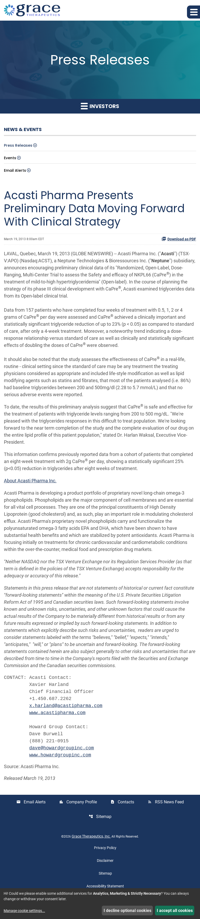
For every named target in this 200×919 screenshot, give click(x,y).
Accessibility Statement (105, 886)
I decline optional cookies (127, 910)
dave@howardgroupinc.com (61, 748)
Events (10, 158)
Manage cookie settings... (24, 911)
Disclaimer (105, 860)
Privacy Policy (105, 848)
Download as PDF (178, 238)
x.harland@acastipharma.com (65, 705)
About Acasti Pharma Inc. (30, 480)
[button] (193, 12)
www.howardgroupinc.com (60, 755)
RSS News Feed (166, 801)
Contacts (122, 801)
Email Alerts (15, 170)
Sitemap (100, 816)
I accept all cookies (175, 910)
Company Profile (78, 801)
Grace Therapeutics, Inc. (91, 836)
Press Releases (18, 145)
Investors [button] (100, 106)
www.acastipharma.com (57, 712)
